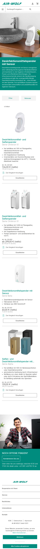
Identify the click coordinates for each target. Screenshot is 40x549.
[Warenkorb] (37, 4)
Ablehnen (20, 537)
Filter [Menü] (10, 98)
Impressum (28, 520)
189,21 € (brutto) (7, 386)
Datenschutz (18, 520)
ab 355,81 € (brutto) (9, 243)
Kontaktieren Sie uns (11, 459)
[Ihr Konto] (32, 4)
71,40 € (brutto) (7, 312)
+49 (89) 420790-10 (26, 466)
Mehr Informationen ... (20, 533)
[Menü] (2, 9)
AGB (9, 520)
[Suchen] (30, 9)
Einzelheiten (20, 178)
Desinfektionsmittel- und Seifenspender (14, 140)
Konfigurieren (20, 541)
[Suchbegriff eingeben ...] (16, 9)
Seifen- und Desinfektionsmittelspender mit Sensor (17, 360)
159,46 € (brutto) (8, 169)
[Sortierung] (28, 98)
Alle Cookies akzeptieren (20, 546)
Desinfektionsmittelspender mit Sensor (17, 292)
